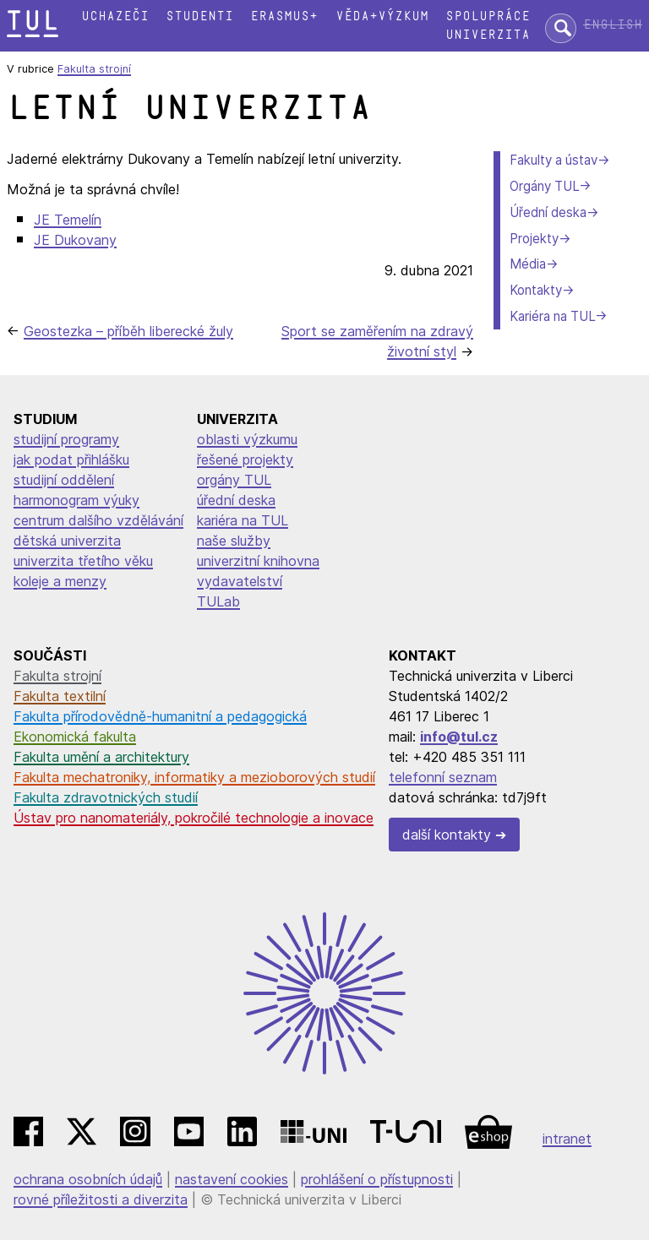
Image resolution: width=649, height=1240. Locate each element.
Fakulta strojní (94, 69)
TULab (218, 601)
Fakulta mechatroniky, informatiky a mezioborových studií (194, 777)
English (612, 25)
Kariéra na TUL (552, 316)
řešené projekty (245, 459)
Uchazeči (115, 16)
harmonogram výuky (76, 500)
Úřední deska (548, 212)
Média (528, 264)
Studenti (199, 16)
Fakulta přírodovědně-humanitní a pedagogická (160, 716)
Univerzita (487, 35)
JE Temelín (67, 219)
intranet (567, 1138)
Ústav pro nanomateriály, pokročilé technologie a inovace (194, 817)
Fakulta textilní (60, 696)
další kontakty (446, 834)
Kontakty (536, 290)
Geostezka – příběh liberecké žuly (128, 331)
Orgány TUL (544, 186)
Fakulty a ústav (553, 160)
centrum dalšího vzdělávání (98, 520)
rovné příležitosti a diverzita (101, 1199)
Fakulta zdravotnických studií (106, 797)
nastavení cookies (231, 1179)
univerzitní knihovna (258, 560)
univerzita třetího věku (83, 560)
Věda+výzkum (381, 16)
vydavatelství (239, 581)
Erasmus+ (284, 16)
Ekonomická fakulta (75, 736)
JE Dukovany (75, 239)
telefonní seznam (443, 777)
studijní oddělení (64, 479)
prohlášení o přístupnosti (377, 1179)
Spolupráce (487, 16)
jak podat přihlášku (71, 459)
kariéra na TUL (242, 520)
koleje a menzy (60, 581)
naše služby (233, 540)
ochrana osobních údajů (88, 1179)
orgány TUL (234, 479)
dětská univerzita (67, 540)
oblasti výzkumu (247, 439)
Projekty (534, 239)
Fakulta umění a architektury (101, 756)
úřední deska (236, 500)
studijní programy (66, 439)
